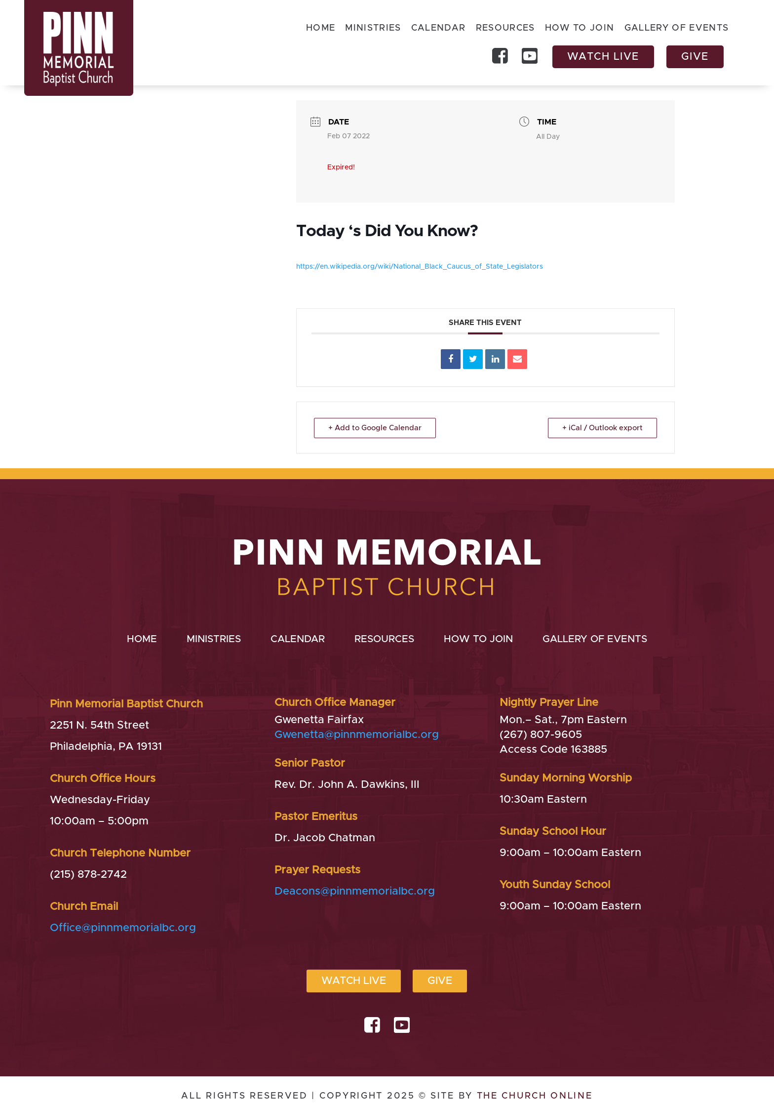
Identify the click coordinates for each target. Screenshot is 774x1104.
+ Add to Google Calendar (375, 428)
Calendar (438, 29)
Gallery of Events (676, 29)
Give (695, 56)
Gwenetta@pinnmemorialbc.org (356, 735)
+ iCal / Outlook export (602, 428)
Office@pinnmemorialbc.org (123, 928)
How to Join (580, 29)
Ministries (373, 29)
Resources (505, 29)
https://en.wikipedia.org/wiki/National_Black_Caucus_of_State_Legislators (419, 266)
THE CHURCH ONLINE (535, 1096)
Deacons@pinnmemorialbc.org (354, 891)
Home (320, 29)
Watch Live (603, 56)
